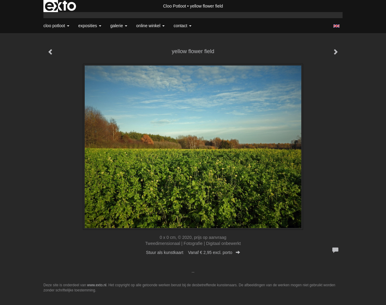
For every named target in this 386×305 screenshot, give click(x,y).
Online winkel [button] (150, 25)
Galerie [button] (118, 25)
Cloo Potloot (174, 6)
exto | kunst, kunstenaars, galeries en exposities (60, 6)
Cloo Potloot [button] (56, 25)
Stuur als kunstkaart (193, 252)
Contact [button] (182, 25)
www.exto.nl (96, 285)
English (336, 26)
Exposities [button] (89, 25)
